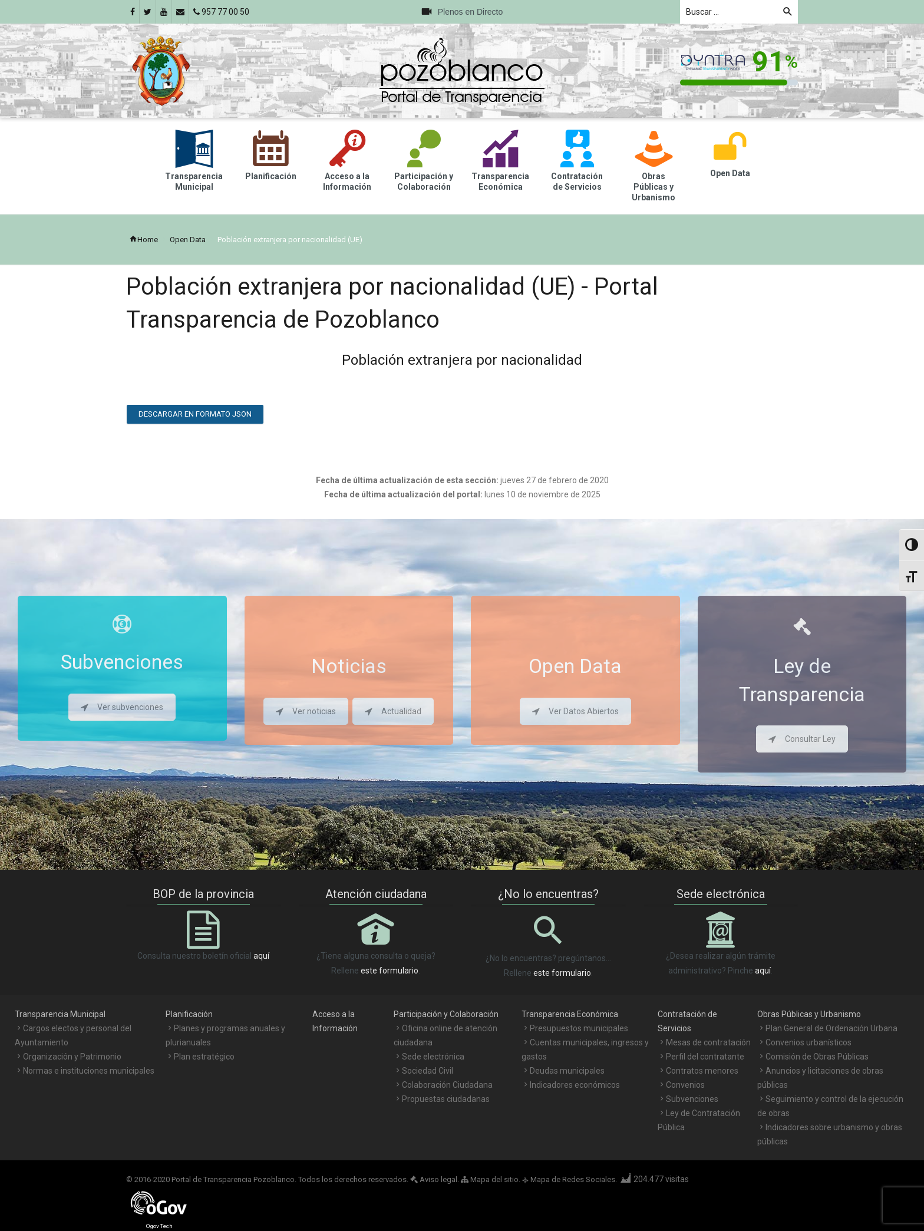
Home (143, 239)
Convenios (685, 1085)
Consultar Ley (802, 739)
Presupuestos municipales (579, 1028)
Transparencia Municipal (60, 1014)
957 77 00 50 (221, 11)
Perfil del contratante (705, 1056)
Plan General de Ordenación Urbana (831, 1028)
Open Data (188, 239)
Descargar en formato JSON (195, 414)
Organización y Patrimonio (72, 1056)
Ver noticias (306, 711)
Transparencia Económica (570, 1014)
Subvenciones (692, 1099)
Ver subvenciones (122, 707)
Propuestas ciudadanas (446, 1099)
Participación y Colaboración (446, 1014)
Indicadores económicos (575, 1085)
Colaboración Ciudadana (447, 1085)
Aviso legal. (434, 1179)
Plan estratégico (204, 1056)
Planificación (189, 1014)
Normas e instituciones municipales (88, 1070)
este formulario (389, 970)
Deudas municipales (567, 1070)
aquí (261, 956)
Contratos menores (702, 1070)
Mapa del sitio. (490, 1179)
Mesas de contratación (708, 1042)
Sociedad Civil (427, 1070)
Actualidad (393, 711)
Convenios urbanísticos (808, 1042)
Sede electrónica (433, 1056)
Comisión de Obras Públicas (817, 1056)
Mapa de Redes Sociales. (569, 1179)
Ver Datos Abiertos (575, 711)
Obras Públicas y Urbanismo (809, 1014)
